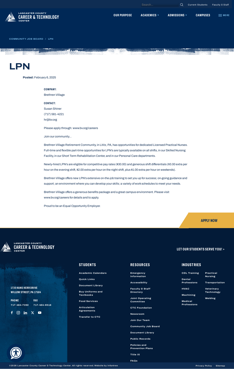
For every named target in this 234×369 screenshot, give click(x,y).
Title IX (135, 354)
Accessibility (138, 282)
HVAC (185, 288)
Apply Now (209, 220)
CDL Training (190, 273)
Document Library (91, 285)
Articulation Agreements (87, 309)
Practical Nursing (211, 275)
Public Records (140, 339)
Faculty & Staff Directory (140, 290)
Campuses (203, 15)
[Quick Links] (223, 15)
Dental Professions (189, 281)
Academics (148, 15)
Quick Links (87, 279)
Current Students (197, 4)
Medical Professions (189, 303)
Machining (188, 295)
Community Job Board (26, 39)
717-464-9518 (42, 305)
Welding (210, 298)
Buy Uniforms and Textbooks (91, 293)
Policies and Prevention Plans (141, 347)
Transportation (215, 282)
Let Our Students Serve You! (200, 249)
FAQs (133, 360)
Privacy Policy (204, 366)
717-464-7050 (20, 305)
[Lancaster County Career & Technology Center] (32, 17)
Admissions (176, 15)
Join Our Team (140, 320)
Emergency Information (138, 275)
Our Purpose (123, 15)
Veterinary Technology (212, 290)
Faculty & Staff (220, 4)
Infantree (112, 365)
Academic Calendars (93, 273)
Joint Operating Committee (140, 300)
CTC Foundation (141, 307)
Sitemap (220, 366)
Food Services (88, 301)
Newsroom (137, 314)
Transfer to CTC (89, 317)
